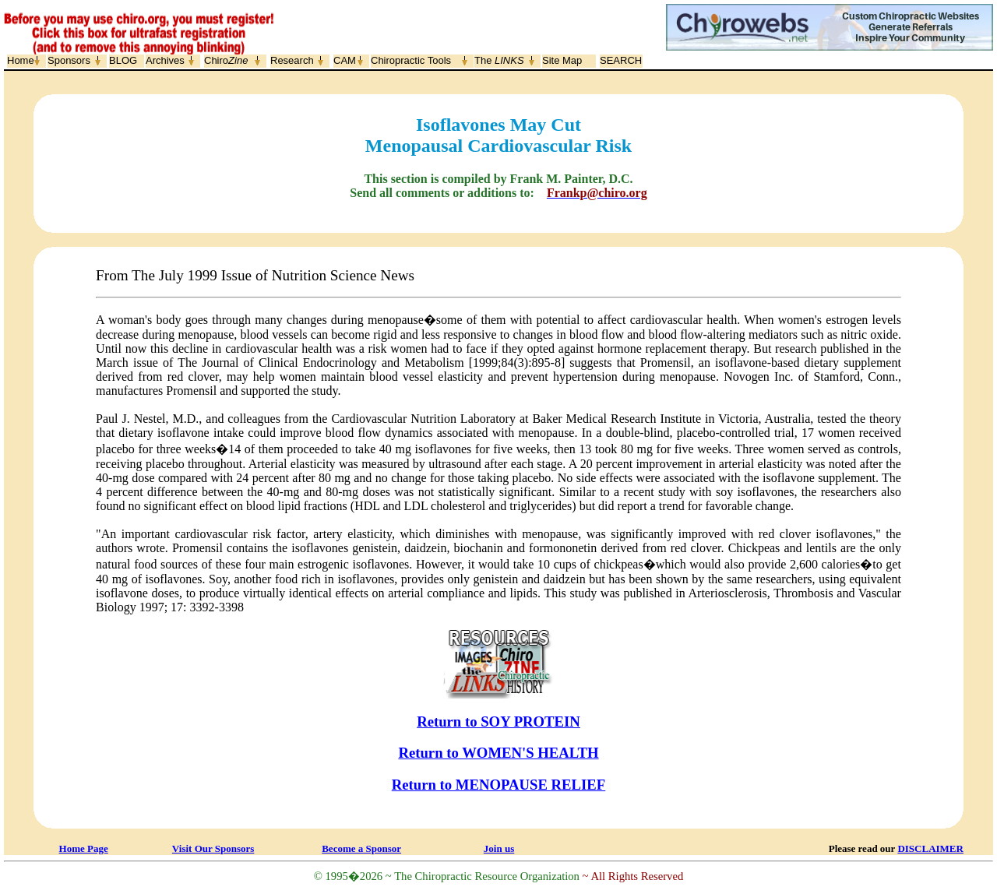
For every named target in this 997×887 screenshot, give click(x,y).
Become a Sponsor (361, 848)
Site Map (562, 60)
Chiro (226, 60)
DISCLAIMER (930, 848)
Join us (499, 848)
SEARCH (621, 60)
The (499, 60)
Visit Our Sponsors (213, 848)
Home (20, 60)
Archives (165, 60)
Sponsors (69, 60)
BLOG (123, 60)
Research (292, 60)
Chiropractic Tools (411, 60)
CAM (344, 60)
